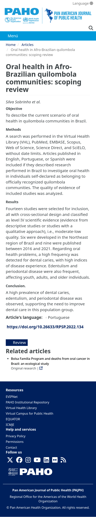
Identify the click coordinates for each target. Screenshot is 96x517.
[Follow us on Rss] (63, 461)
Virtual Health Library (21, 408)
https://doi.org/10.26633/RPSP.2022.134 (45, 326)
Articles (27, 44)
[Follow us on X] (10, 461)
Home (11, 44)
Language (83, 3)
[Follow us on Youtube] (37, 461)
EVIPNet (12, 397)
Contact (11, 447)
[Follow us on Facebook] (19, 461)
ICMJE (10, 425)
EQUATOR (13, 419)
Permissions (14, 442)
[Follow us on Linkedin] (46, 461)
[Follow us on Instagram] (28, 461)
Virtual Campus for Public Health (29, 413)
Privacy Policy (15, 436)
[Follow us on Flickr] (55, 461)
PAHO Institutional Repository (27, 402)
